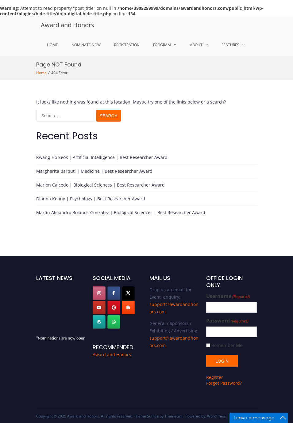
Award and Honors (67, 25)
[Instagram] (99, 293)
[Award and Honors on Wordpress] (99, 322)
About (196, 44)
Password (227, 321)
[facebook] (113, 293)
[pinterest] (113, 307)
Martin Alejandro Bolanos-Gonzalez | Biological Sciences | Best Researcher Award (120, 212)
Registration (127, 44)
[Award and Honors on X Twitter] (128, 293)
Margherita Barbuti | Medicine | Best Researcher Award (94, 171)
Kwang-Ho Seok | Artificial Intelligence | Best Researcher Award (102, 157)
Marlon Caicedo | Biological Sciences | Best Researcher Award (100, 185)
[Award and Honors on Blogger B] (128, 307)
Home (52, 44)
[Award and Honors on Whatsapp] (113, 322)
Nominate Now (86, 44)
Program (162, 44)
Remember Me (226, 345)
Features (230, 44)
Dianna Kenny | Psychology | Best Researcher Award (90, 199)
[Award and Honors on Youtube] (99, 307)
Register (214, 377)
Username (228, 296)
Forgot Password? (224, 383)
